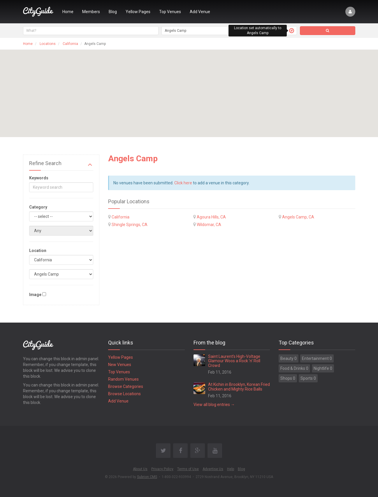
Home (67, 11)
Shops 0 (287, 378)
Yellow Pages (138, 11)
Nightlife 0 (323, 368)
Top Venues (170, 11)
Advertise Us (213, 469)
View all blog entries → (214, 404)
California (70, 44)
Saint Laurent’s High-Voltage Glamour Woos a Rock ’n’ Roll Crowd (234, 361)
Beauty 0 (288, 358)
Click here (183, 183)
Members (91, 11)
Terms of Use (188, 469)
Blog (113, 11)
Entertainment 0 (317, 358)
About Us (140, 469)
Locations (48, 44)
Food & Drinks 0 (294, 368)
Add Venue (200, 11)
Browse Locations (124, 393)
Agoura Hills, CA (211, 217)
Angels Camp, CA (298, 217)
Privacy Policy (162, 469)
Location (37, 250)
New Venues (119, 364)
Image (35, 294)
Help (230, 469)
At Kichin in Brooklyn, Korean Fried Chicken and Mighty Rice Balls (239, 386)
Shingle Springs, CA (129, 224)
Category (38, 207)
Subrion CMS (147, 477)
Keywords (38, 178)
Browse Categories (125, 386)
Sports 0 (308, 378)
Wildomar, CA (209, 224)
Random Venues (123, 379)
